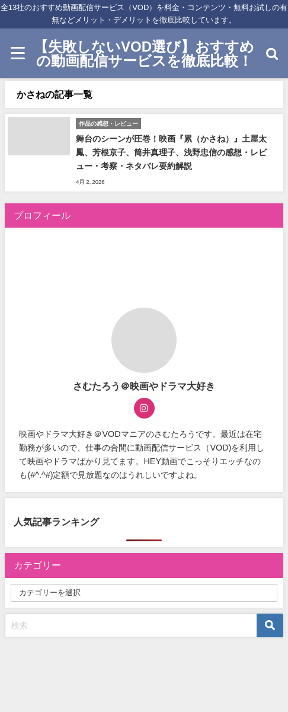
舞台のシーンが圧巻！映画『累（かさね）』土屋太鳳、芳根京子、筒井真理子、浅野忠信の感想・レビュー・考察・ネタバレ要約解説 (171, 152)
